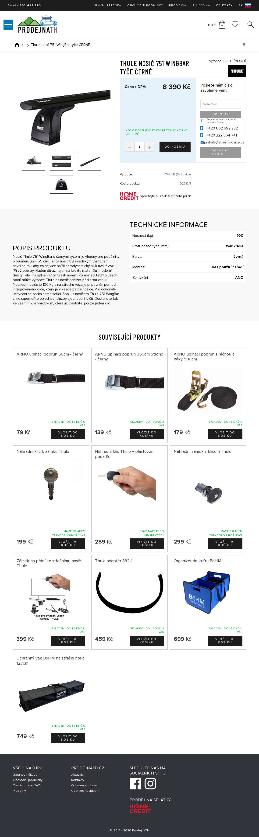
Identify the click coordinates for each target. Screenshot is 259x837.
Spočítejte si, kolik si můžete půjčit (165, 196)
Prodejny (19, 791)
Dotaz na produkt (221, 152)
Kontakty (224, 5)
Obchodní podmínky (145, 5)
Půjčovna (201, 5)
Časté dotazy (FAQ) (27, 785)
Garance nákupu (25, 775)
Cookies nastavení (85, 791)
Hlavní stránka (107, 5)
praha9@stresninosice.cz (224, 142)
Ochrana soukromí (84, 785)
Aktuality (77, 775)
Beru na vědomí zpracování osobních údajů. (221, 121)
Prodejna (177, 5)
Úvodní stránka (17, 45)
